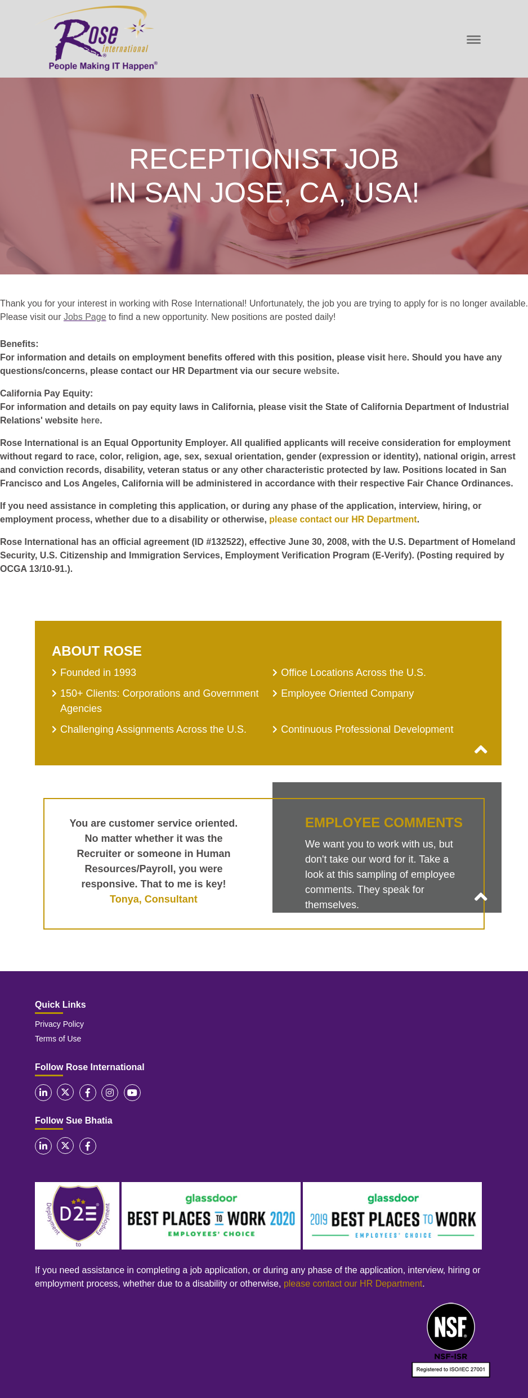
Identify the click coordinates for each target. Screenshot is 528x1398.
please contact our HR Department (343, 519)
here (397, 357)
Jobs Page (85, 317)
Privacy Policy (59, 1024)
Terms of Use (58, 1038)
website (320, 371)
